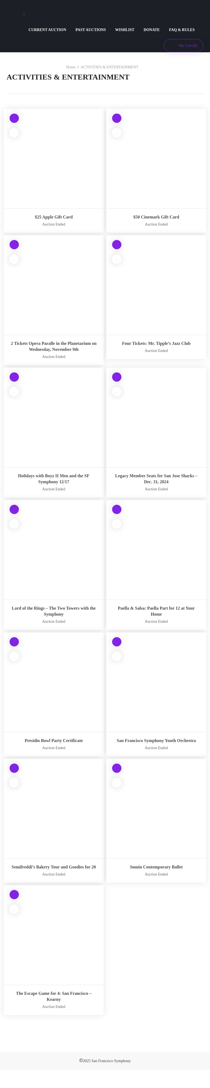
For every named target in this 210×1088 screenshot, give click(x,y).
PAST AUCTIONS (90, 30)
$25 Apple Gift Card (53, 217)
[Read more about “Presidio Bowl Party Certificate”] (14, 649)
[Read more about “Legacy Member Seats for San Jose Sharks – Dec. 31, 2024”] (116, 384)
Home (70, 67)
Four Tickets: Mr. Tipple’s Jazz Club (156, 343)
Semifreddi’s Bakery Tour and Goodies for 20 (54, 882)
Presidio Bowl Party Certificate (53, 746)
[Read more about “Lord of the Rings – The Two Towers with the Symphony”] (14, 516)
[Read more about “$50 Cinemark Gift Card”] (116, 119)
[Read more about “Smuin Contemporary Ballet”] (116, 781)
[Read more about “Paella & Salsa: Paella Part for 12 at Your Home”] (116, 516)
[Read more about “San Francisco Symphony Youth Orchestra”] (116, 649)
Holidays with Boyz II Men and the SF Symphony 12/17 (53, 485)
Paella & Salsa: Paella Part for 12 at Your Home (156, 617)
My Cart (188, 46)
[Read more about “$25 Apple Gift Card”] (14, 119)
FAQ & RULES (182, 30)
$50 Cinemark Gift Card (156, 217)
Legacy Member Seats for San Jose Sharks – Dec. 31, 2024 (156, 485)
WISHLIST (124, 30)
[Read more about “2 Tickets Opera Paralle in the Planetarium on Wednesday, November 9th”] (14, 245)
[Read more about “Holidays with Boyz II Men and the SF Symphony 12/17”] (14, 384)
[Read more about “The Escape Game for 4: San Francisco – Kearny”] (14, 913)
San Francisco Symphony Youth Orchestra (156, 749)
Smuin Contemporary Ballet (156, 879)
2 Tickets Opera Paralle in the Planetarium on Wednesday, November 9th (54, 349)
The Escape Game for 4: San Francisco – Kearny (53, 1014)
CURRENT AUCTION (47, 30)
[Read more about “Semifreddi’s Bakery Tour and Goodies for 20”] (14, 781)
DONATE (152, 30)
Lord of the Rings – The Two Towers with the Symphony (53, 617)
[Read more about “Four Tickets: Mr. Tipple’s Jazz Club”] (116, 245)
